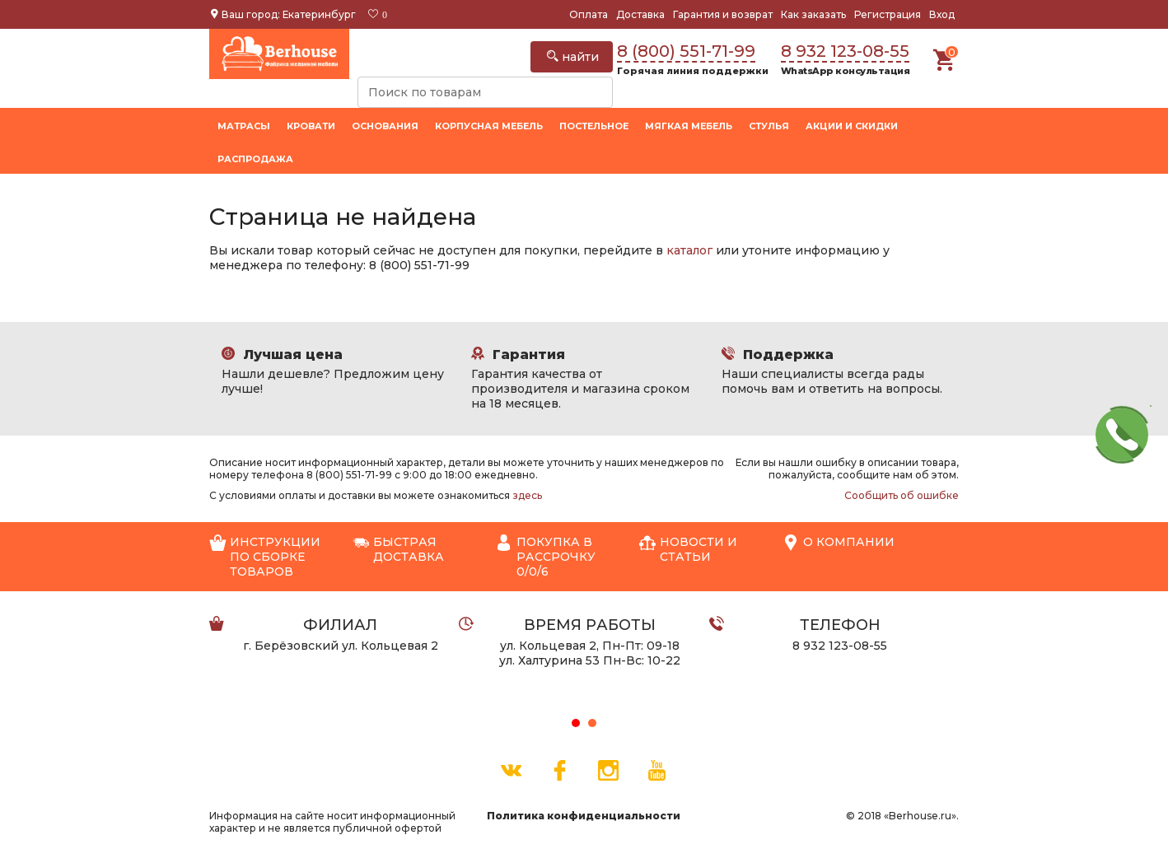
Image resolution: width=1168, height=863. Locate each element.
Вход (942, 14)
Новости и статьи (688, 549)
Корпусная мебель (489, 126)
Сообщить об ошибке (901, 495)
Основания (385, 126)
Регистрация (887, 14)
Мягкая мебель (688, 126)
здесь (527, 495)
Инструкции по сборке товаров (264, 556)
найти (573, 56)
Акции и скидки (852, 126)
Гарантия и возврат (723, 14)
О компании (839, 542)
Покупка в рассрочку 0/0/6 (546, 556)
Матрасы (243, 126)
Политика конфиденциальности (583, 815)
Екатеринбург (319, 14)
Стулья (769, 126)
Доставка (640, 14)
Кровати (311, 126)
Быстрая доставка (398, 549)
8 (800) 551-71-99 (686, 51)
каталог (689, 250)
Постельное (593, 126)
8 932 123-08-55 (845, 51)
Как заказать (813, 14)
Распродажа (255, 159)
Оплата (588, 14)
